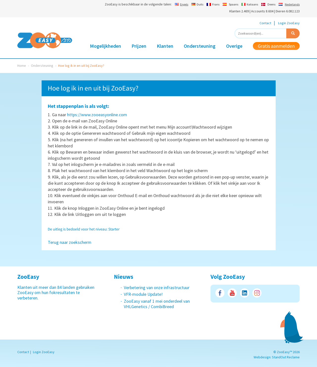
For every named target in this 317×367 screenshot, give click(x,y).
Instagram (257, 293)
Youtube (232, 293)
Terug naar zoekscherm (69, 242)
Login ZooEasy (289, 23)
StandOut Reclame (286, 357)
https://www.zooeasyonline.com (97, 114)
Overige (234, 46)
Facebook (219, 293)
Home (21, 65)
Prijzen (139, 46)
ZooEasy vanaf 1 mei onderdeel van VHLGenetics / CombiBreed (157, 303)
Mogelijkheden (105, 46)
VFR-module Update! (143, 294)
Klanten (165, 46)
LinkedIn (244, 293)
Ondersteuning (199, 46)
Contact (265, 23)
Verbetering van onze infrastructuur (156, 287)
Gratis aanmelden (276, 46)
